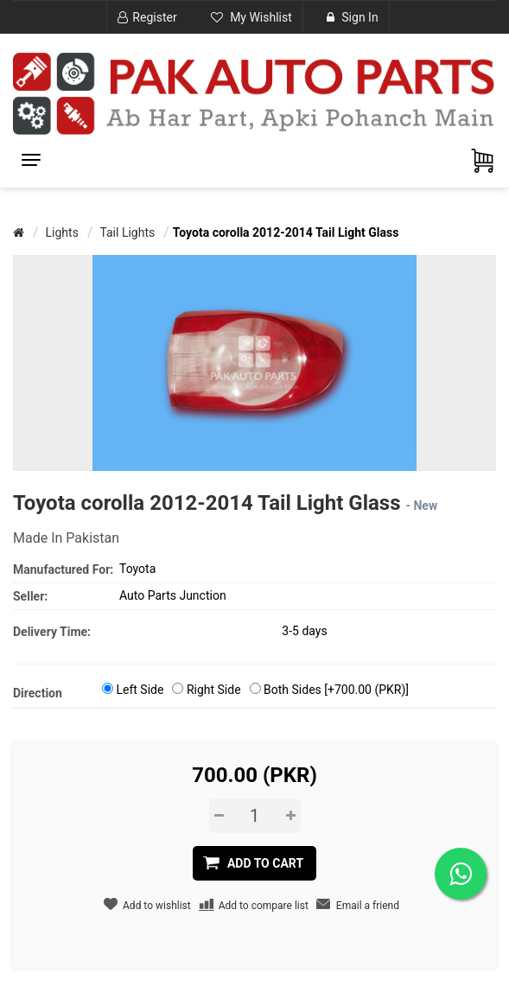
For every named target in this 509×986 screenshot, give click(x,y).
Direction (37, 693)
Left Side (139, 690)
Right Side (214, 690)
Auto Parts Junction (172, 595)
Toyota (137, 569)
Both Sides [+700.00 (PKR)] (336, 690)
